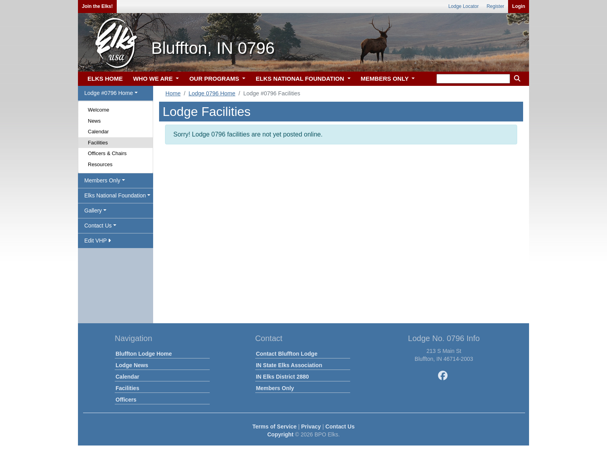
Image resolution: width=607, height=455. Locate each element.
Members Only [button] (102, 180)
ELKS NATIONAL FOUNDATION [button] (301, 78)
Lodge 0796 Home (211, 93)
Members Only (275, 388)
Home (172, 93)
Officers (126, 399)
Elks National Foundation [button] (115, 195)
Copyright (280, 434)
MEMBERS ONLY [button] (385, 78)
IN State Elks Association (289, 365)
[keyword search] (473, 78)
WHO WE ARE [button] (153, 78)
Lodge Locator (463, 6)
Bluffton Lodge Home (144, 354)
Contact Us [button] (98, 225)
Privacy (311, 426)
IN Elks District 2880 (282, 376)
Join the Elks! (97, 6)
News (94, 121)
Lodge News (132, 365)
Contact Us (340, 426)
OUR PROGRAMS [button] (215, 78)
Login (518, 6)
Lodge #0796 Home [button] (108, 93)
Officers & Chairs (107, 153)
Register (496, 6)
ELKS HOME (105, 78)
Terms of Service (274, 426)
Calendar (98, 132)
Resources (100, 164)
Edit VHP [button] (97, 240)
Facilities (98, 143)
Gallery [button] (93, 210)
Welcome (98, 110)
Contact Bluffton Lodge (287, 354)
